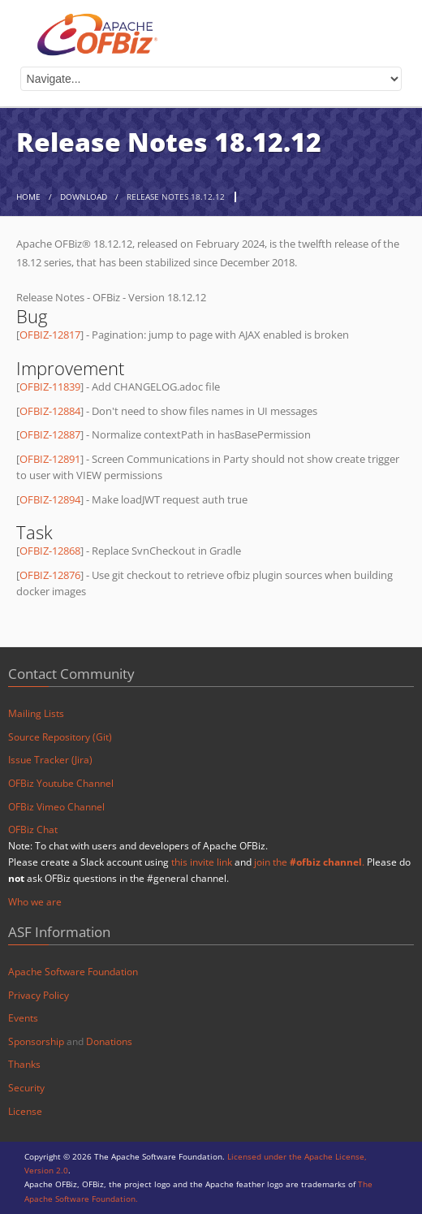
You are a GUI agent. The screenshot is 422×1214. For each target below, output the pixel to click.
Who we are (35, 902)
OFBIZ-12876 (49, 575)
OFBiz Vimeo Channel (56, 807)
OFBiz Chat (33, 829)
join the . (309, 862)
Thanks (24, 1064)
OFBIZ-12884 (49, 411)
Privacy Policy (38, 995)
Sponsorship (36, 1041)
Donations (109, 1041)
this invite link (201, 862)
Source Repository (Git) (60, 737)
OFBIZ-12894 (49, 499)
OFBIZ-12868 (49, 550)
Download (83, 197)
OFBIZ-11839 (49, 386)
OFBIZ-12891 (49, 458)
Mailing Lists (36, 713)
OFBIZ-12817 (49, 334)
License (25, 1111)
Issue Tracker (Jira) (50, 760)
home (28, 197)
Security (26, 1088)
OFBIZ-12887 (49, 434)
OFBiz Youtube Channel (61, 783)
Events (23, 1018)
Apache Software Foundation (73, 972)
